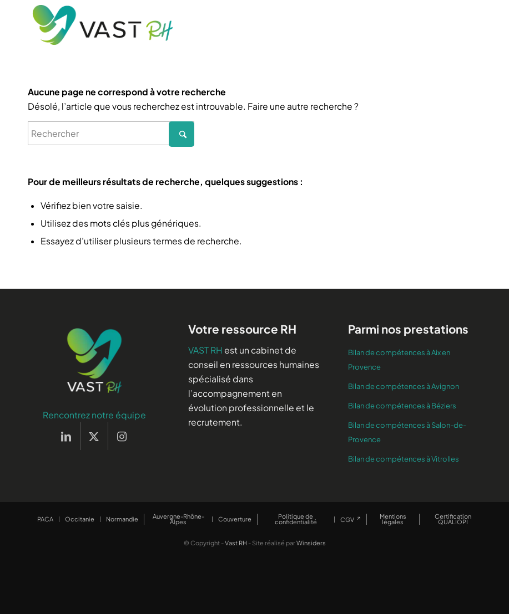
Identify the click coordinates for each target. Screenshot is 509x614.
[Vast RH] (103, 25)
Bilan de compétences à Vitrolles (403, 458)
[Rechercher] (111, 133)
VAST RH (205, 350)
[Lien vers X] (94, 436)
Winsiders (311, 542)
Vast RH (236, 542)
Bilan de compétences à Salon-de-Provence (407, 432)
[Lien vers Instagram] (122, 436)
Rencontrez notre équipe (94, 415)
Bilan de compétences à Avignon (403, 386)
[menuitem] (45, 519)
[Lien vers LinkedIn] (66, 436)
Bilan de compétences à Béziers (402, 405)
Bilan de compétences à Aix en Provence (399, 359)
